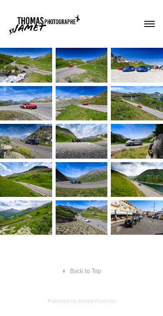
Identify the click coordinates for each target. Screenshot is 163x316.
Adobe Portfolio (97, 301)
